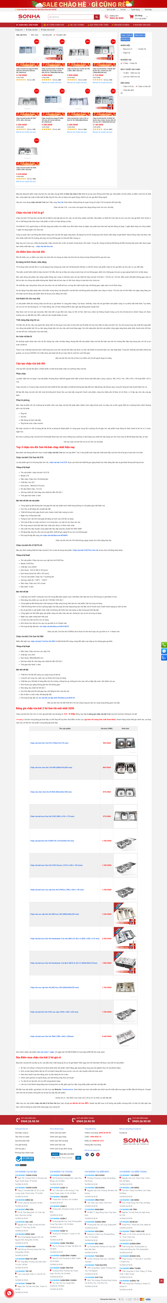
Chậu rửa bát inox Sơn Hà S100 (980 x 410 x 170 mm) (52, 816)
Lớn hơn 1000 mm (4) (130, 76)
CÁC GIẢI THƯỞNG (76, 25)
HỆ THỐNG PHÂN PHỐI (55, 25)
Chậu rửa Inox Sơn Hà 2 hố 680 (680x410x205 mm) (51, 767)
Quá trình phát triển (22, 1141)
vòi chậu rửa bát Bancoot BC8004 (53, 535)
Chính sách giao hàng (58, 1137)
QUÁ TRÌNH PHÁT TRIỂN (98, 25)
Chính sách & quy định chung (61, 1149)
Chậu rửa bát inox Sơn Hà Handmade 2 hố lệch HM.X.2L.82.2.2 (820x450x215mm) (63, 963)
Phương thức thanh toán (24, 1153)
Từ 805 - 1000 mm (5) (130, 73)
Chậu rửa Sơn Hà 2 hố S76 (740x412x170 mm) (49, 743)
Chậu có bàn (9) (143, 86)
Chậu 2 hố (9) (127, 86)
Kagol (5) (125, 52)
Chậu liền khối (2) (127, 91)
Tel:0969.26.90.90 (21, 1184)
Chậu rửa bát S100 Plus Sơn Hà (85, 550)
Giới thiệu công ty (21, 1133)
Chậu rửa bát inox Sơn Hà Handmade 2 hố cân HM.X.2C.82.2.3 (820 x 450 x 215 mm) (64, 939)
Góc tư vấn (111, 9)
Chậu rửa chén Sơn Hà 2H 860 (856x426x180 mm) (51, 792)
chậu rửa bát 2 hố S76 (58, 462)
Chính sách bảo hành (58, 1133)
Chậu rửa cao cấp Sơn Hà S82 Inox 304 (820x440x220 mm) (54, 987)
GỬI (78, 1158)
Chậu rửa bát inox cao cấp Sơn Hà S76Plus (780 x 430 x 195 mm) (57, 890)
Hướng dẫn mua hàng (93, 1145)
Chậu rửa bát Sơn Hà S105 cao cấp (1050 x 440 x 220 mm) (54, 1012)
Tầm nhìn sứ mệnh (22, 1137)
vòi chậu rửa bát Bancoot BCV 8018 (54, 626)
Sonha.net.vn (67, 1089)
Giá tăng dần (46, 34)
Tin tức (123, 9)
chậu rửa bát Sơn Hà (44, 246)
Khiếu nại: (94, 1141)
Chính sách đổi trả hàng (59, 1141)
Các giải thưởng (21, 1145)
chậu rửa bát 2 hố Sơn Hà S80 (43, 641)
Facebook (123, 1133)
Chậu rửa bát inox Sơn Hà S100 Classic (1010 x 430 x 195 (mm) (56, 865)
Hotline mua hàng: (98, 1133)
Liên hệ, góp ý (20, 1149)
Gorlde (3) (141, 49)
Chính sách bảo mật (57, 1145)
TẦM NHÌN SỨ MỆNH (120, 25)
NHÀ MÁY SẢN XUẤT (142, 25)
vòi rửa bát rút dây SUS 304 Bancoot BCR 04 (57, 698)
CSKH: (93, 1137)
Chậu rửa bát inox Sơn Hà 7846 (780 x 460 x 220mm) (52, 1036)
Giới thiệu (148, 9)
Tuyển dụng (135, 9)
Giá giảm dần (60, 34)
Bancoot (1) (126, 49)
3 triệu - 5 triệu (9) (129, 63)
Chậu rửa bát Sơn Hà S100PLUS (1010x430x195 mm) (52, 841)
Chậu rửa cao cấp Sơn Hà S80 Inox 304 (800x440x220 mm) (54, 914)
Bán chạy (33, 34)
